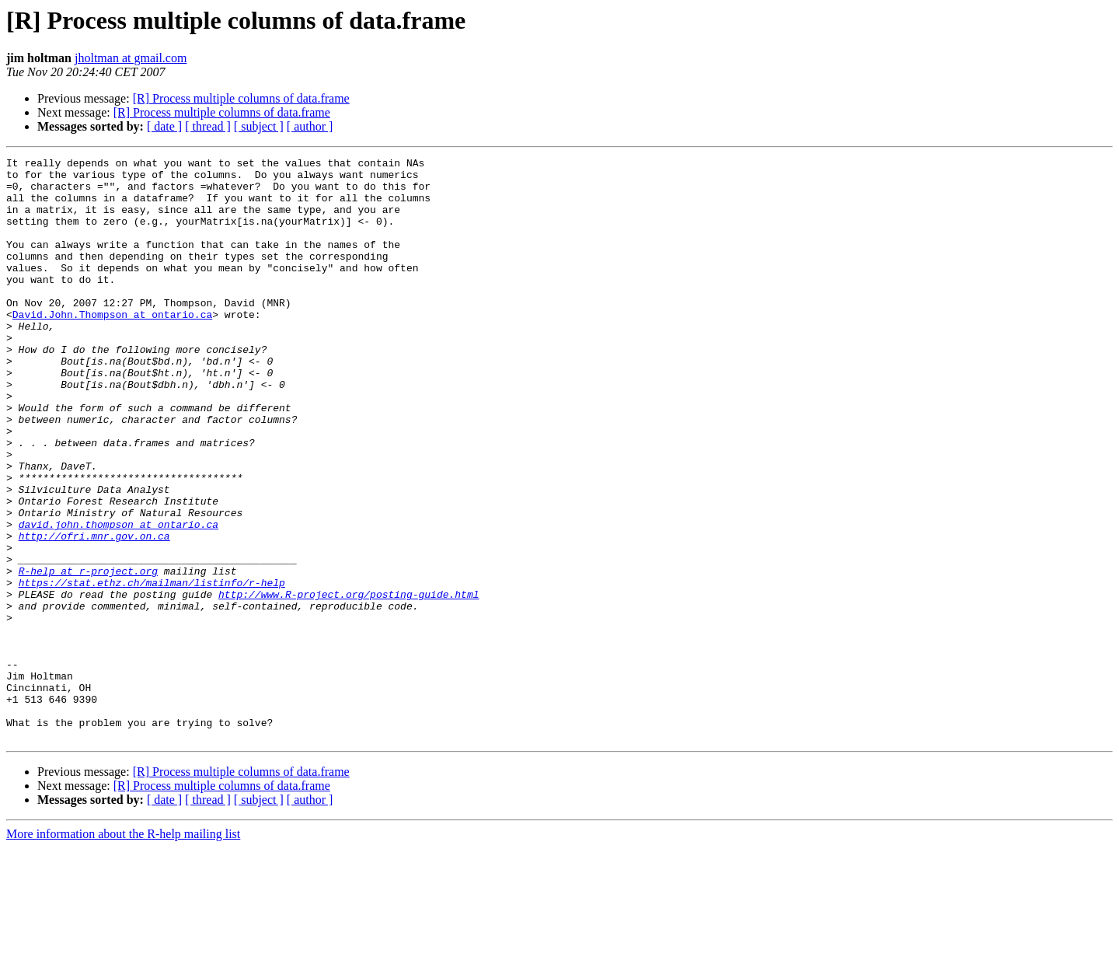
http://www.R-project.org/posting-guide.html (348, 683)
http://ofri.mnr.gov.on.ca (94, 613)
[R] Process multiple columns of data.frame (241, 98)
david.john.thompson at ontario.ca (118, 599)
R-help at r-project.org (88, 655)
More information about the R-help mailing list (123, 950)
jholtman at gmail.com (130, 58)
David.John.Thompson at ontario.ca (112, 347)
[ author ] (310, 126)
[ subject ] (259, 126)
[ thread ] (208, 126)
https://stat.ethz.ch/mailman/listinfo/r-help (152, 669)
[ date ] (164, 126)
